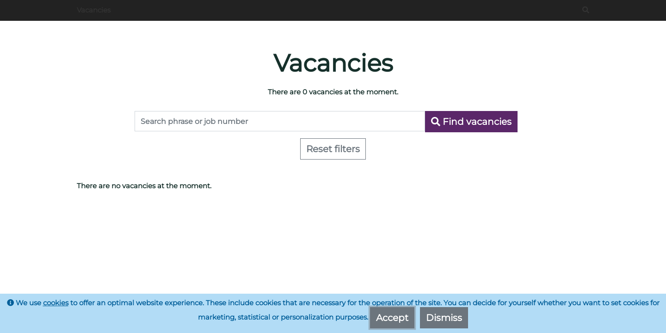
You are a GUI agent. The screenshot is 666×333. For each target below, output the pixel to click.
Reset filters (333, 148)
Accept (392, 317)
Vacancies (94, 10)
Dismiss (444, 317)
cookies (55, 302)
